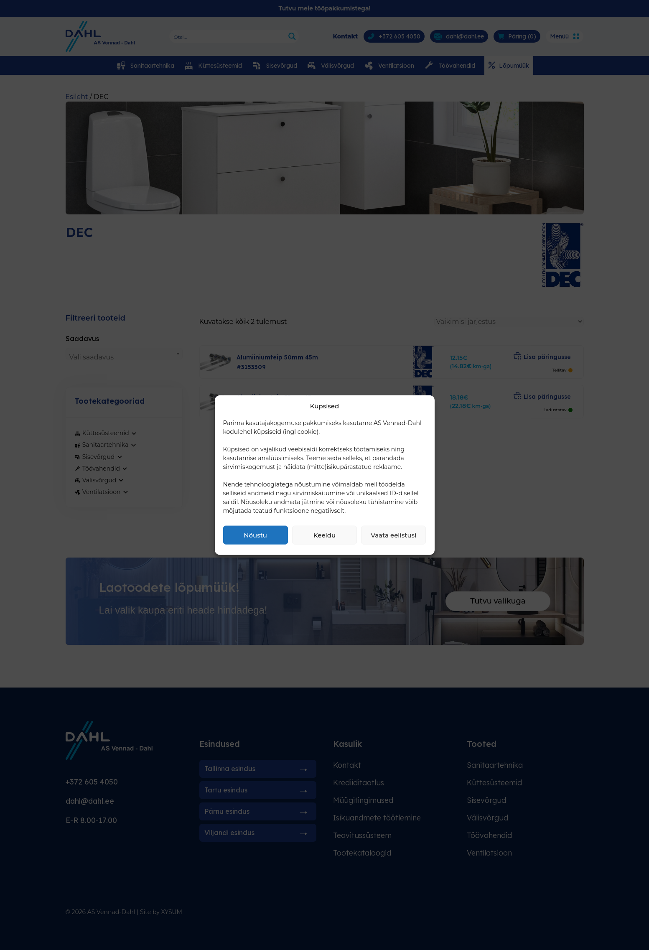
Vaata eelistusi (393, 535)
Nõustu (255, 535)
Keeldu (324, 535)
